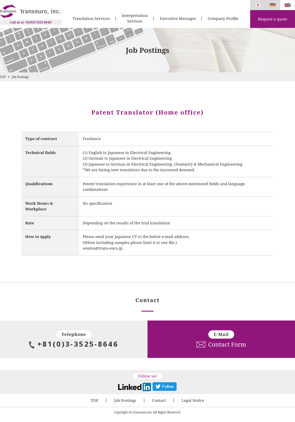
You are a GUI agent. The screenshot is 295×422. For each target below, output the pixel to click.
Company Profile (223, 18)
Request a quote (272, 19)
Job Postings (125, 400)
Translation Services (91, 18)
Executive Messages (178, 18)
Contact (159, 400)
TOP (3, 77)
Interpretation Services (135, 18)
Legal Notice (193, 400)
